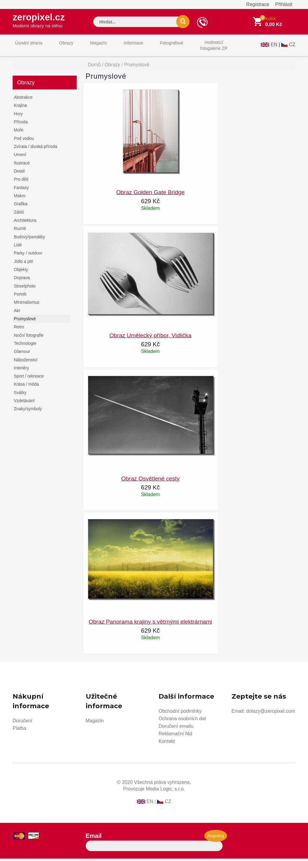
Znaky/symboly (28, 411)
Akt (17, 313)
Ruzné (20, 230)
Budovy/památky (29, 239)
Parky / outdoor (28, 255)
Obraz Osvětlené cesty (150, 481)
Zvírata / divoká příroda (35, 148)
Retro (19, 329)
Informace (119, 47)
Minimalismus (26, 304)
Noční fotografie (29, 337)
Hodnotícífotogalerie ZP (191, 47)
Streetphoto (24, 288)
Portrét (20, 296)
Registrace (257, 4)
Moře (18, 132)
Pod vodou (24, 140)
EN (274, 47)
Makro (20, 198)
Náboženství (25, 362)
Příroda (21, 124)
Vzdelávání (24, 403)
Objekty (21, 271)
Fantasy (21, 190)
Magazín (88, 47)
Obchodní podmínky (180, 713)
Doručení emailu (176, 728)
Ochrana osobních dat (182, 721)
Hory (18, 116)
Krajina (20, 107)
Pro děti (21, 181)
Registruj (215, 838)
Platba (19, 730)
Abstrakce (23, 99)
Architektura (25, 222)
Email (94, 838)
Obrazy (60, 47)
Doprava (22, 280)
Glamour (22, 353)
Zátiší (19, 214)
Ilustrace (22, 165)
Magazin (95, 723)
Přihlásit (283, 4)
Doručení (22, 723)
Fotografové (153, 47)
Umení (20, 157)
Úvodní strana (27, 47)
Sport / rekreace (29, 378)
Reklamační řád (175, 736)
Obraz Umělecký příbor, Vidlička (150, 338)
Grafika (20, 206)
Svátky (20, 395)
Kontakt (167, 743)
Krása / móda (26, 386)
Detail (19, 173)
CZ (292, 47)
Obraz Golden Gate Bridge (150, 194)
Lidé (18, 247)
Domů (94, 67)
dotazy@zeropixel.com (270, 713)
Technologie (25, 345)
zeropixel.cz (42, 21)
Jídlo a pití (23, 263)
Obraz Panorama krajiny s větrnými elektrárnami (150, 624)
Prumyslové (25, 321)
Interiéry (21, 370)
